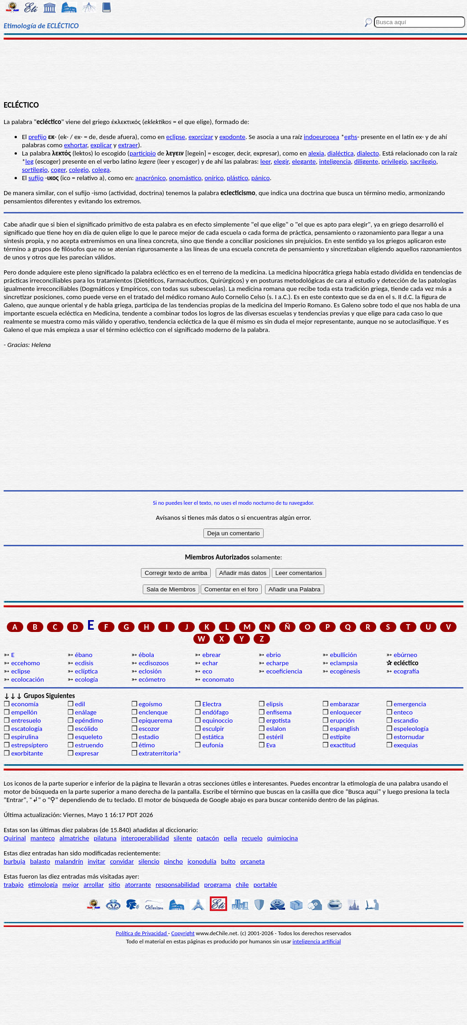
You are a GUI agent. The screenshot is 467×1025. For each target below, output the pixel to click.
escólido (86, 729)
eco (207, 671)
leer (265, 161)
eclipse (175, 137)
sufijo (35, 178)
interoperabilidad (145, 838)
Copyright (183, 933)
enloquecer (345, 712)
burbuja (15, 861)
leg (29, 161)
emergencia (410, 704)
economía (24, 704)
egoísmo (150, 704)
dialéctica (340, 153)
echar (210, 663)
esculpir (213, 729)
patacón (208, 838)
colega (101, 170)
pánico (260, 178)
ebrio (273, 655)
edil (80, 704)
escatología (26, 729)
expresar (87, 753)
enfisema (279, 712)
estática (213, 737)
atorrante (138, 884)
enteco (403, 712)
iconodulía (201, 861)
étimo (147, 745)
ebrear (211, 655)
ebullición (343, 655)
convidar (122, 861)
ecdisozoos (154, 663)
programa (217, 884)
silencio (149, 861)
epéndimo (89, 720)
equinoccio (217, 720)
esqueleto (88, 737)
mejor (70, 884)
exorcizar (200, 137)
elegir (281, 161)
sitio (114, 884)
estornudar (409, 737)
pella (230, 838)
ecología (86, 679)
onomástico (185, 178)
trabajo (14, 884)
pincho (173, 861)
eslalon (276, 729)
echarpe (277, 663)
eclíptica (86, 671)
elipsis (274, 704)
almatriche (74, 838)
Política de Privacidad (142, 933)
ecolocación (27, 679)
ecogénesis (345, 671)
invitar (96, 861)
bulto (228, 861)
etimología (43, 884)
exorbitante (27, 753)
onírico (213, 178)
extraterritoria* (160, 753)
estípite (340, 737)
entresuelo (26, 720)
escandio (406, 720)
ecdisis (84, 663)
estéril (275, 737)
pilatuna (105, 838)
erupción (342, 720)
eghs (350, 137)
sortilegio (34, 170)
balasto (40, 861)
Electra (212, 704)
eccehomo (25, 663)
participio (143, 153)
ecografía (406, 671)
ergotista (278, 720)
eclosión (150, 671)
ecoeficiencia (284, 671)
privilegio (394, 161)
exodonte (232, 137)
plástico (237, 178)
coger (58, 170)
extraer (128, 145)
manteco (43, 838)
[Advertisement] (233, 69)
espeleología (411, 729)
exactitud (342, 745)
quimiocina (282, 838)
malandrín (69, 861)
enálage (86, 712)
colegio (78, 170)
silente (183, 838)
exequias (406, 745)
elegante (304, 161)
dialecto (368, 153)
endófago (215, 712)
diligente (366, 161)
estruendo (89, 745)
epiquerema (155, 720)
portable (265, 884)
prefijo (37, 137)
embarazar (344, 704)
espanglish (344, 729)
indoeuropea (321, 137)
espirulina (24, 737)
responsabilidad (177, 884)
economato (218, 679)
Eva (271, 745)
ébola (146, 655)
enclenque (153, 712)
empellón (24, 712)
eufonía (212, 745)
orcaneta (252, 861)
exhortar (75, 145)
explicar (101, 145)
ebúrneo (405, 655)
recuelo (252, 838)
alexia (316, 153)
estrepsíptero (29, 745)
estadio (149, 737)
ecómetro (152, 679)
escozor (149, 729)
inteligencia (335, 161)
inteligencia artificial (317, 941)
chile (242, 884)
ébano (83, 655)
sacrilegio (423, 161)
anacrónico (150, 178)
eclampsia (344, 663)
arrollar (93, 884)
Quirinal (15, 838)
